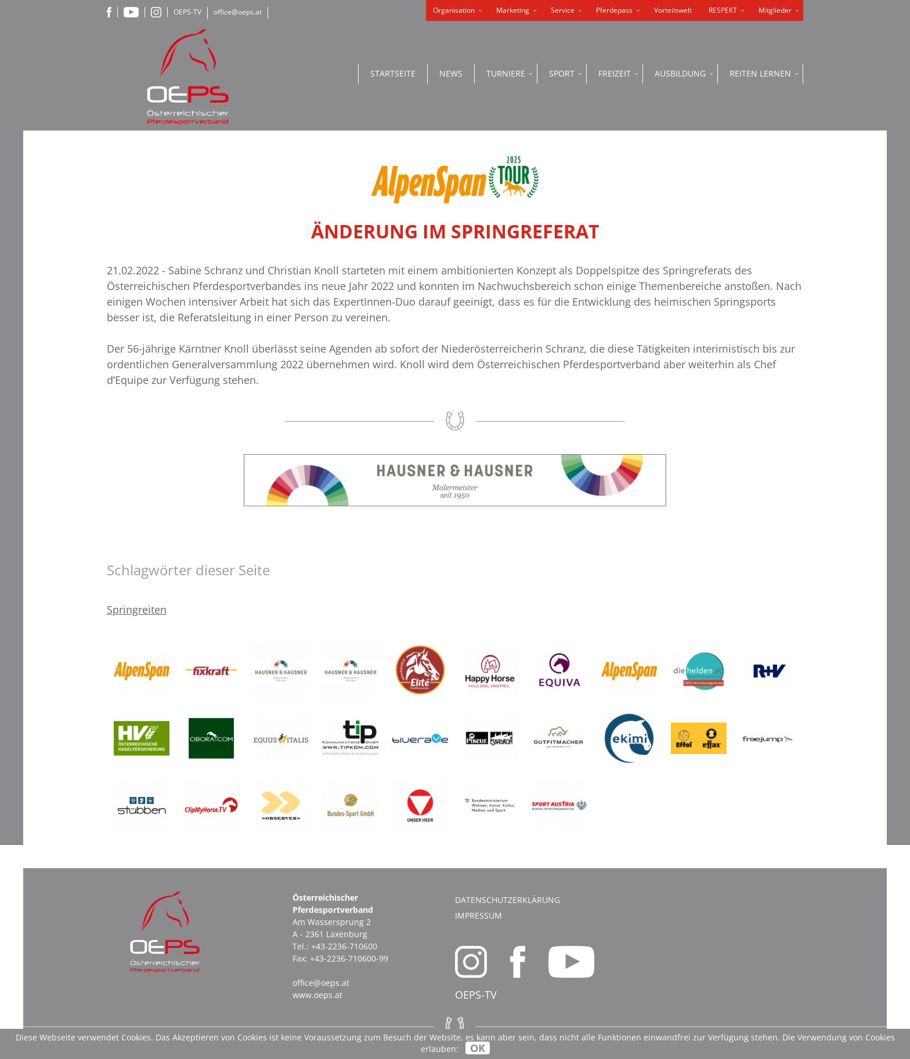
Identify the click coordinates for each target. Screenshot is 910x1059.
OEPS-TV (187, 12)
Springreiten (137, 609)
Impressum (478, 915)
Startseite (393, 73)
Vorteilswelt (673, 10)
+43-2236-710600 (344, 946)
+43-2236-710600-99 (349, 958)
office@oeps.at (238, 12)
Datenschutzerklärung (507, 899)
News (451, 73)
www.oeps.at (317, 994)
